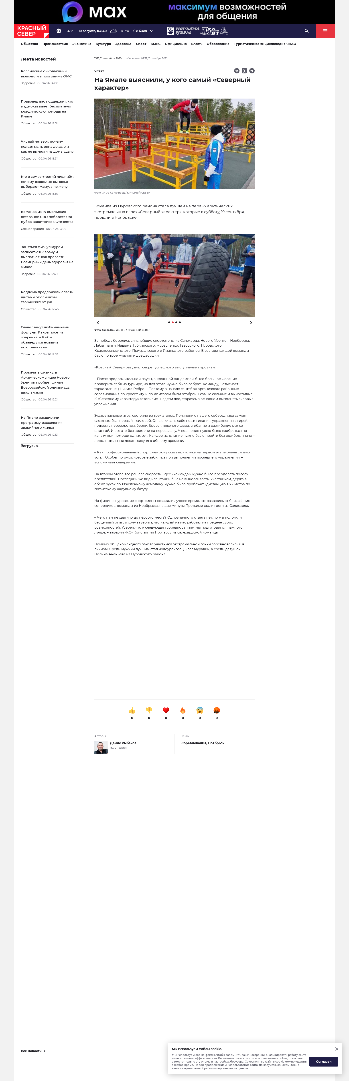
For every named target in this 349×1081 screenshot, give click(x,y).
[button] (174, 275)
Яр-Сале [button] (140, 31)
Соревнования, (194, 743)
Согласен (324, 1062)
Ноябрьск (216, 743)
